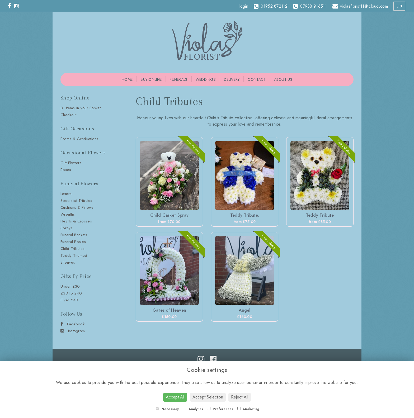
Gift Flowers (71, 163)
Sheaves (67, 262)
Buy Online (151, 79)
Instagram (72, 331)
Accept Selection (207, 397)
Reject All (239, 397)
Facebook (72, 324)
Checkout (68, 115)
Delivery (231, 79)
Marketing (248, 409)
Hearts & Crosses (76, 221)
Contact (257, 79)
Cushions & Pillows (76, 207)
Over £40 (69, 300)
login (243, 6)
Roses (65, 170)
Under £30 (70, 286)
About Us (283, 79)
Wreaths (67, 214)
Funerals (178, 79)
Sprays (66, 228)
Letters (66, 194)
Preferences (220, 409)
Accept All (175, 397)
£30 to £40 (71, 293)
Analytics (193, 409)
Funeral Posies (73, 242)
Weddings (206, 79)
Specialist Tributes (76, 200)
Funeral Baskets (73, 235)
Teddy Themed (73, 255)
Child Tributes (72, 248)
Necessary (167, 409)
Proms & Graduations (79, 139)
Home (127, 79)
